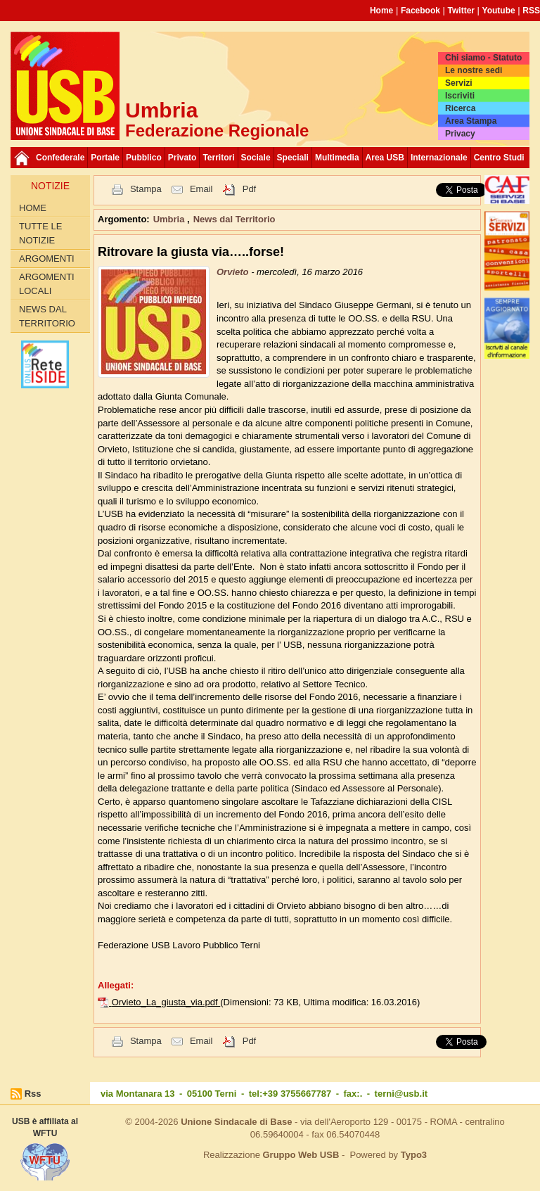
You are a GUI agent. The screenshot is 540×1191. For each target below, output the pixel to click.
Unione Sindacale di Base (236, 1121)
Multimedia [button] (337, 158)
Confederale (60, 158)
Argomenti (47, 258)
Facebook (420, 10)
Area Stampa (470, 121)
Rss (33, 1093)
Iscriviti (460, 96)
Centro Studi (499, 158)
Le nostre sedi (473, 70)
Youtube (498, 10)
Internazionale (439, 158)
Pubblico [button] (144, 158)
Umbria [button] (170, 219)
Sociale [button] (256, 158)
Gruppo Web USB (300, 1154)
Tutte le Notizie (40, 233)
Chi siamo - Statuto (483, 58)
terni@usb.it (401, 1093)
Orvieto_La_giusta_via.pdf (166, 1002)
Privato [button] (182, 158)
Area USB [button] (385, 158)
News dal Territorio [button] (234, 219)
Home (381, 10)
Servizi (458, 83)
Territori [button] (218, 158)
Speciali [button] (293, 158)
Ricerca (460, 108)
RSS (531, 10)
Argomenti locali (47, 284)
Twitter (461, 10)
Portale (105, 158)
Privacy (460, 134)
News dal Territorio (47, 316)
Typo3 (414, 1154)
